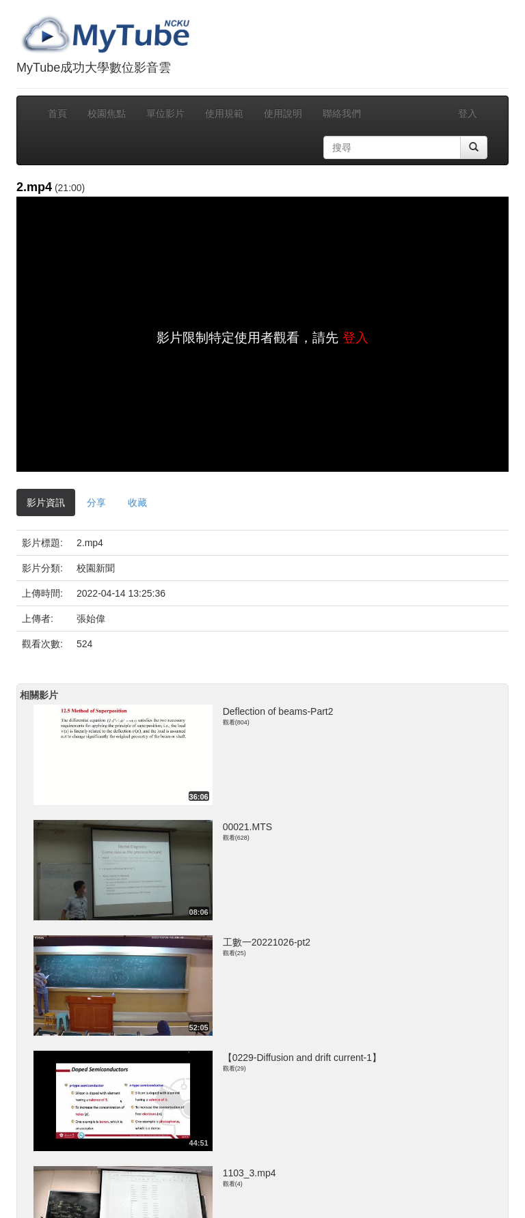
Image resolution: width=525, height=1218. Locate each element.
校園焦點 (107, 113)
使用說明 (283, 113)
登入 (467, 113)
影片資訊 (46, 502)
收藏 (137, 502)
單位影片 (165, 113)
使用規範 (224, 113)
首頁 (57, 113)
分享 (96, 502)
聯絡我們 (342, 113)
